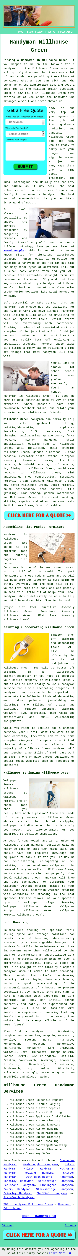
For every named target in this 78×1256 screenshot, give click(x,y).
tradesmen (56, 178)
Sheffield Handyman (52, 1193)
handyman (49, 194)
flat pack (66, 571)
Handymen (64, 1204)
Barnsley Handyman (18, 1181)
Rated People (13, 250)
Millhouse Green (38, 395)
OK (71, 1253)
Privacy (70, 1225)
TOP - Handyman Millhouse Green (28, 1204)
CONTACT (52, 32)
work (64, 327)
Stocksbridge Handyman (54, 1189)
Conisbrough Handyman (55, 1181)
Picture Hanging (48, 1104)
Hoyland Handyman (39, 1172)
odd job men (47, 1160)
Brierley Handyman (17, 1193)
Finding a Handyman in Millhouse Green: (36, 60)
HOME (20, 32)
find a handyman (29, 1031)
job (15, 88)
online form (39, 271)
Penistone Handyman (19, 1185)
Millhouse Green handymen (23, 419)
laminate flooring (38, 460)
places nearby (36, 1076)
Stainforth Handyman (18, 1197)
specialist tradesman (20, 343)
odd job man (61, 141)
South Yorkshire (48, 505)
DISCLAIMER (66, 32)
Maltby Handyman (38, 1168)
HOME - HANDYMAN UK (39, 1216)
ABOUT (40, 32)
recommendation (28, 198)
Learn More (57, 1253)
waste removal (62, 485)
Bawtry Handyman (16, 1189)
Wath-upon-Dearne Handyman (49, 1176)
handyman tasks (63, 501)
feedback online (34, 408)
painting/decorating (18, 427)
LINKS (30, 32)
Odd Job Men (12, 1208)
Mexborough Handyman (40, 1164)
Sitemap (7, 1225)
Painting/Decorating (51, 1145)
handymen (49, 352)
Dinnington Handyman (56, 1185)
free (71, 400)
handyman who (64, 97)
